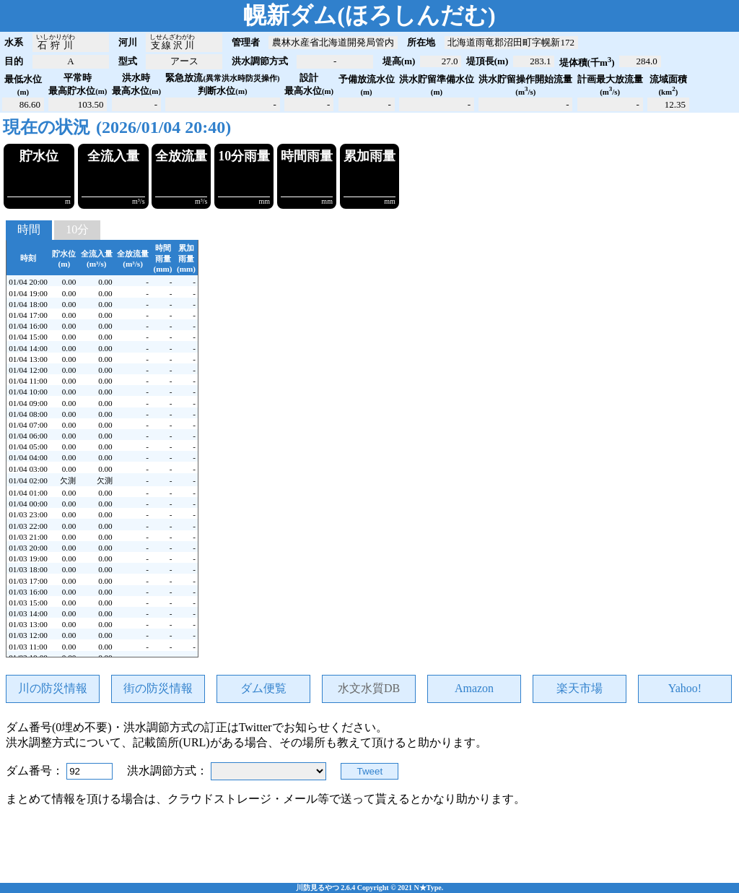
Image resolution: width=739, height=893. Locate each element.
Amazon (474, 752)
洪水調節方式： (169, 835)
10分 (77, 293)
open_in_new (721, 15)
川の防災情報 (52, 752)
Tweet (370, 835)
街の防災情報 (158, 752)
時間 (28, 293)
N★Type (428, 888)
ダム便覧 (263, 752)
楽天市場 (579, 752)
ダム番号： (36, 835)
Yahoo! (684, 752)
